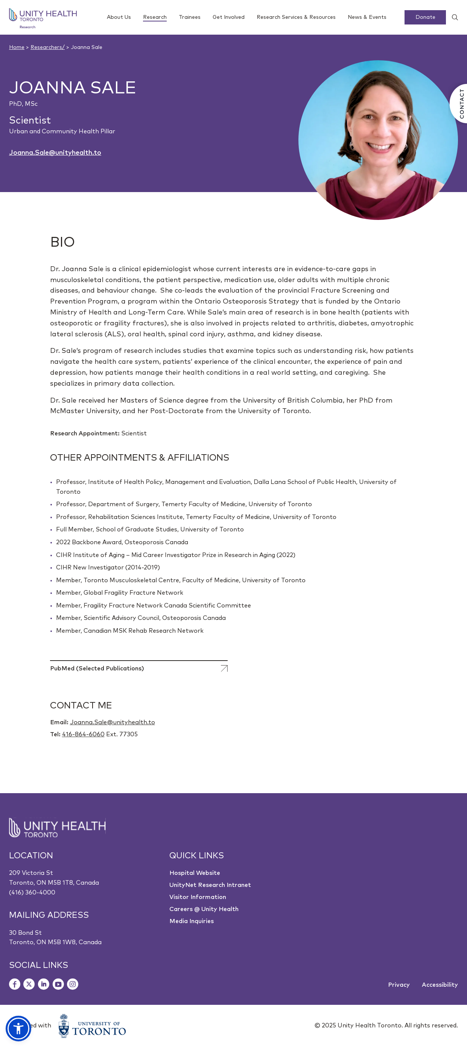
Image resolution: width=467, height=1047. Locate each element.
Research (155, 18)
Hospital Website (194, 873)
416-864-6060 (83, 734)
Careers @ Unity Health (204, 909)
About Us (119, 17)
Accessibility (440, 985)
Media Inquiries (191, 921)
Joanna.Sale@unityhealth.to (55, 153)
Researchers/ (47, 47)
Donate (425, 17)
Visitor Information (197, 897)
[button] (18, 1028)
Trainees (190, 17)
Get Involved (229, 17)
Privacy (399, 985)
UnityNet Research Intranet (210, 885)
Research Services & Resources (296, 17)
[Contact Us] (457, 103)
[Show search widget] (452, 17)
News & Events (367, 17)
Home (16, 47)
